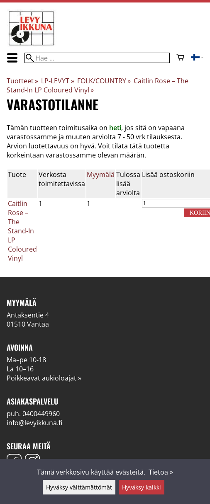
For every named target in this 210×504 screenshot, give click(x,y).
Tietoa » (161, 472)
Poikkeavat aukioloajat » (44, 378)
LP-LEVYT (57, 80)
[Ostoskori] (180, 58)
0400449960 (41, 413)
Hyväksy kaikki (141, 487)
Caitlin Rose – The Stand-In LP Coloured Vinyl (22, 231)
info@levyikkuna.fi (34, 422)
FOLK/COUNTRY (104, 80)
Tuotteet (22, 80)
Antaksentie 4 (28, 315)
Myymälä (101, 174)
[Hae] (97, 58)
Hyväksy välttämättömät (79, 487)
